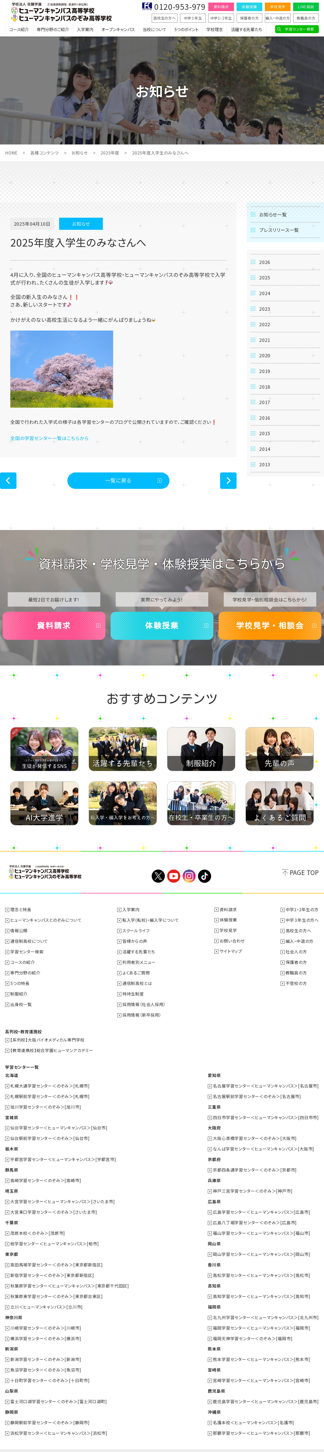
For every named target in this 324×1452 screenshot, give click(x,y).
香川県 (214, 1257)
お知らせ (80, 153)
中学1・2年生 (221, 18)
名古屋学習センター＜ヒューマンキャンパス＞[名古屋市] (266, 1082)
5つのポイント (186, 29)
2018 (264, 387)
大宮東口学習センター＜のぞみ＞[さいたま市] (53, 1206)
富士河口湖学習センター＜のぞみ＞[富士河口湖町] (58, 1391)
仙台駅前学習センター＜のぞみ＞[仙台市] (50, 1134)
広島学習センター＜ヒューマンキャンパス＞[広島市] (261, 1206)
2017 (264, 403)
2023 (264, 309)
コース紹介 (19, 29)
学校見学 (277, 6)
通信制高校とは (137, 982)
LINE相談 (306, 6)
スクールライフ (136, 930)
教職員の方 (306, 18)
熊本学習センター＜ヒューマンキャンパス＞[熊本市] (261, 1350)
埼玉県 (11, 1185)
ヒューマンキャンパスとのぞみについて (46, 920)
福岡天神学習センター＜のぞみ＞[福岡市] (252, 1329)
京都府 (214, 1154)
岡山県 (214, 1237)
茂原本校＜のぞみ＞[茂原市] (37, 1226)
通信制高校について (29, 940)
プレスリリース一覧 (279, 229)
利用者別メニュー (139, 961)
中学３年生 (193, 18)
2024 (264, 293)
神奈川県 (13, 1308)
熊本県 (214, 1339)
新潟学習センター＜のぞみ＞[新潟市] (45, 1350)
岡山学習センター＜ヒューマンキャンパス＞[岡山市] (261, 1247)
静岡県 (11, 1401)
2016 (264, 418)
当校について (154, 29)
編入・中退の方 (277, 18)
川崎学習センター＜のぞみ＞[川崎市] (45, 1319)
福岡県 (214, 1298)
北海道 (11, 1072)
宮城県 (11, 1113)
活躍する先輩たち (246, 29)
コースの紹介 (22, 961)
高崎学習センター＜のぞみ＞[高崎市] (45, 1175)
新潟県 (11, 1339)
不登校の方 (296, 982)
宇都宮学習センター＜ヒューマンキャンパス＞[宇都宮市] (63, 1154)
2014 (264, 450)
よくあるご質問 (136, 971)
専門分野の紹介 (25, 971)
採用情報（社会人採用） (144, 1002)
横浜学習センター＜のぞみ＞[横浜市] (45, 1329)
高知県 (214, 1278)
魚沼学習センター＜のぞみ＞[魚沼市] (45, 1360)
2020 (264, 356)
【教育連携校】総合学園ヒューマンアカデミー (51, 1047)
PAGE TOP (304, 872)
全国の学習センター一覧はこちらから (49, 437)
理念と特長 (20, 910)
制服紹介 (19, 992)
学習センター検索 (299, 29)
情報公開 (19, 930)
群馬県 (11, 1165)
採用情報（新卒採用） (141, 1012)
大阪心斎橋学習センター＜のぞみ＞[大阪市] (255, 1134)
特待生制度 (133, 992)
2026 (264, 262)
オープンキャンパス (118, 29)
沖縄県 (214, 1401)
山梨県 (11, 1380)
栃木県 (11, 1144)
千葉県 (11, 1216)
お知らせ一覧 (273, 214)
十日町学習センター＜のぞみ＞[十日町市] (50, 1370)
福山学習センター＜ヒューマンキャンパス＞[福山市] (261, 1226)
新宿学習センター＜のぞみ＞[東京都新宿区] (52, 1267)
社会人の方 (296, 951)
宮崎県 (214, 1360)
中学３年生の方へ (302, 920)
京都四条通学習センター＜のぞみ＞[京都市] (255, 1165)
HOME (11, 153)
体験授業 (249, 6)
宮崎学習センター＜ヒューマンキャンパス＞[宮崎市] (261, 1370)
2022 (264, 324)
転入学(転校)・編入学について (150, 920)
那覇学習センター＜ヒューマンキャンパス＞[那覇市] (261, 1422)
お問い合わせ (232, 940)
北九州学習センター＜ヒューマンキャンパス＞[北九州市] (266, 1308)
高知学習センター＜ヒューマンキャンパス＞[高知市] (261, 1288)
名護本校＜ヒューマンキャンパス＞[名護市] (253, 1411)
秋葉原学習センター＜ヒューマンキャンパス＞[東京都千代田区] (69, 1278)
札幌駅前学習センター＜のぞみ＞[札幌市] (50, 1093)
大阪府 (214, 1123)
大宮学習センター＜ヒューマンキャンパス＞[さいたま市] (62, 1195)
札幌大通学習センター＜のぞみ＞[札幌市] (50, 1082)
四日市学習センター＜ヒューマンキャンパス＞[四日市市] (266, 1113)
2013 (264, 465)
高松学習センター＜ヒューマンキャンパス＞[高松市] (261, 1267)
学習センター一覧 (22, 1064)
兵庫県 (214, 1175)
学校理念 (214, 29)
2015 (264, 434)
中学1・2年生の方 (302, 910)
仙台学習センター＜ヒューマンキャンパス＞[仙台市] (58, 1123)
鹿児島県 (216, 1380)
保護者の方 (249, 18)
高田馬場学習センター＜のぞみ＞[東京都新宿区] (56, 1257)
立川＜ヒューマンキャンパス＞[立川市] (46, 1298)
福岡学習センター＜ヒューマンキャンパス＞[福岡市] (261, 1319)
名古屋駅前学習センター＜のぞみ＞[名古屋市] (257, 1093)
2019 (264, 371)
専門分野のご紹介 (53, 29)
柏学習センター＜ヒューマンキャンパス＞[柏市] (54, 1237)
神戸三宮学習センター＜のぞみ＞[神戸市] (252, 1185)
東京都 (11, 1247)
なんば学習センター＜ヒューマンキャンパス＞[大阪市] (263, 1144)
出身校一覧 (21, 1002)
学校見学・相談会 (270, 625)
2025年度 (110, 153)
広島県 (214, 1195)
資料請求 (221, 6)
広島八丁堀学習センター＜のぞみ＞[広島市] (255, 1216)
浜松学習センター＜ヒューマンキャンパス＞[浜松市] (58, 1422)
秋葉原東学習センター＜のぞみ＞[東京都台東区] (56, 1288)
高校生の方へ (164, 18)
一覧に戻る (118, 480)
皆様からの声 (134, 940)
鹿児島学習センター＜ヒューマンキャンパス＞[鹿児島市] (266, 1391)
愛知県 (214, 1072)
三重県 (214, 1103)
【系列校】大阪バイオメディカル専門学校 (47, 1037)
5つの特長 (20, 982)
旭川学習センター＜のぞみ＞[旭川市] (45, 1103)
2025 (264, 277)
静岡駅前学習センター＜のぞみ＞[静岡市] (50, 1411)
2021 (264, 340)
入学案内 (85, 29)
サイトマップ (231, 951)
